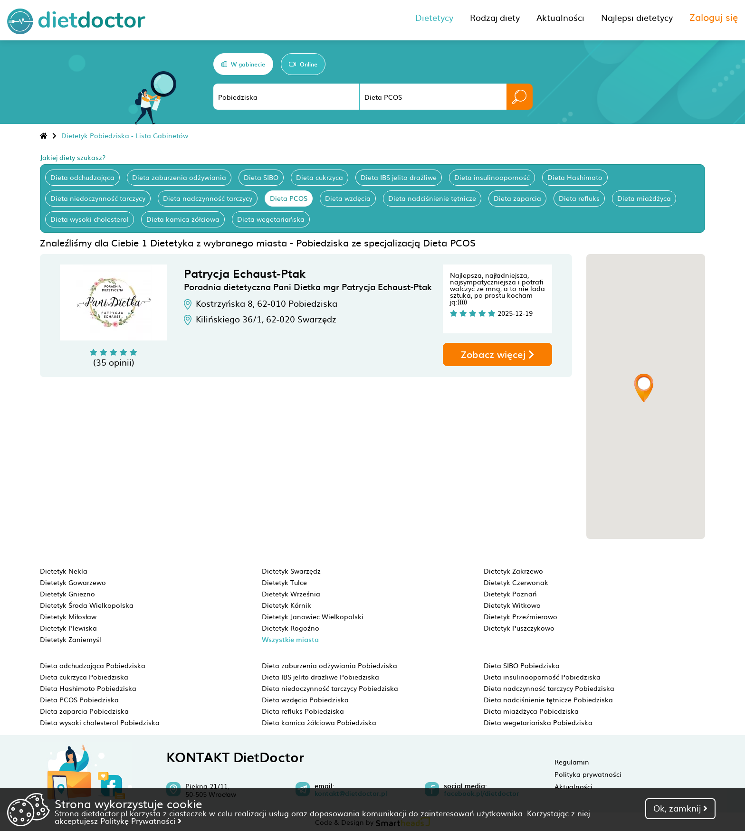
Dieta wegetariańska (271, 219)
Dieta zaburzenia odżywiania (179, 177)
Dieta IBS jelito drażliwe (399, 177)
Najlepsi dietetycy (637, 17)
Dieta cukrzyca (319, 177)
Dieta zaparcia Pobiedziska (84, 711)
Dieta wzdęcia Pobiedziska (305, 699)
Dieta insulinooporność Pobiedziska (542, 676)
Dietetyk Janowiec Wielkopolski (312, 616)
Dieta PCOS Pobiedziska (79, 699)
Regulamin (571, 761)
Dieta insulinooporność (492, 177)
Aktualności (573, 786)
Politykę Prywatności (140, 820)
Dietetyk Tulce (284, 582)
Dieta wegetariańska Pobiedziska (538, 722)
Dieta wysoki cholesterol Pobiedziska (100, 722)
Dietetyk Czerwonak (516, 582)
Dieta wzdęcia (348, 198)
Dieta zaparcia (517, 198)
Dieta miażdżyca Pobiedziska (531, 711)
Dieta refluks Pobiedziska (303, 711)
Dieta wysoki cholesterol (89, 219)
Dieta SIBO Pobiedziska (522, 665)
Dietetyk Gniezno (67, 593)
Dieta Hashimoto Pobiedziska (88, 688)
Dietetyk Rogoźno (290, 628)
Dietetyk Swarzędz (291, 571)
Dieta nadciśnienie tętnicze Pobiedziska (548, 699)
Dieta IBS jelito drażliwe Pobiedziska (320, 676)
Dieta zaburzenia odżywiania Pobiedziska (329, 665)
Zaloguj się (713, 16)
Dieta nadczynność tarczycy (207, 198)
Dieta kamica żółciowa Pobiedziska (319, 722)
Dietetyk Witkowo (512, 605)
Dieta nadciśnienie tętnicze (432, 198)
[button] (643, 388)
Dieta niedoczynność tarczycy (97, 198)
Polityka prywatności (587, 774)
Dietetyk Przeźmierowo (520, 616)
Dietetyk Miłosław (68, 616)
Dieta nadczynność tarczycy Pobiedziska (549, 688)
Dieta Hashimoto (574, 177)
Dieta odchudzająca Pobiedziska (92, 665)
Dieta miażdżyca (644, 198)
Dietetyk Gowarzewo (73, 582)
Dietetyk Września (291, 593)
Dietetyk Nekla (63, 571)
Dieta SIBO (261, 177)
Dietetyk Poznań (510, 593)
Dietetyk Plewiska (68, 628)
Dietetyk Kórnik (286, 605)
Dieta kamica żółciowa (183, 219)
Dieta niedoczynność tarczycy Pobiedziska (330, 688)
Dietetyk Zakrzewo (513, 571)
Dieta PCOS (288, 198)
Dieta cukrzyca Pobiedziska (84, 676)
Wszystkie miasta (290, 639)
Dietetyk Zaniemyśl (70, 639)
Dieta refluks (579, 198)
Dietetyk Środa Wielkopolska (87, 605)
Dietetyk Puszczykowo (519, 628)
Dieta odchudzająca (82, 177)
